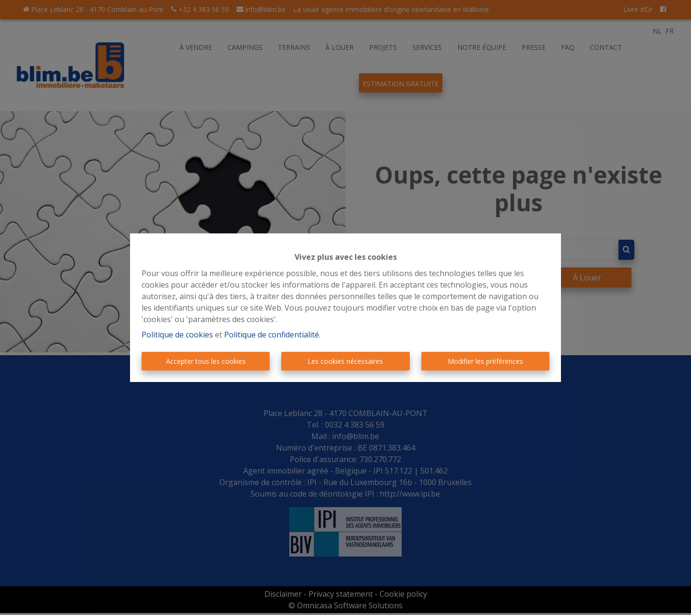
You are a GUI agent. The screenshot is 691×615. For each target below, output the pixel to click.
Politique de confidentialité (271, 334)
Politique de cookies (177, 334)
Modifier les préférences (485, 361)
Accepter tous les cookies (206, 361)
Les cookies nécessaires (345, 361)
